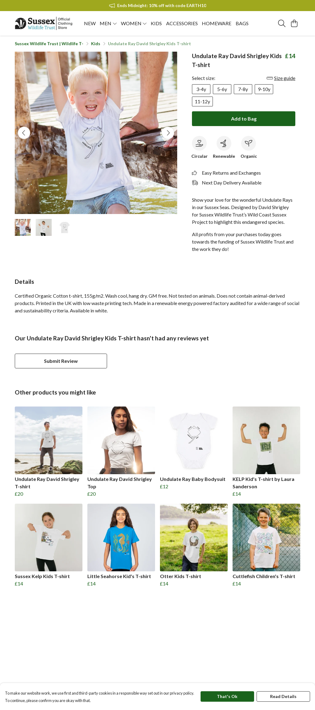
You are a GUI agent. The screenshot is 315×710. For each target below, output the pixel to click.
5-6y (222, 89)
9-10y (264, 89)
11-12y (202, 101)
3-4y (201, 89)
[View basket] (294, 23)
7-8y (243, 89)
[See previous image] (24, 133)
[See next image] (168, 133)
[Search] (282, 23)
